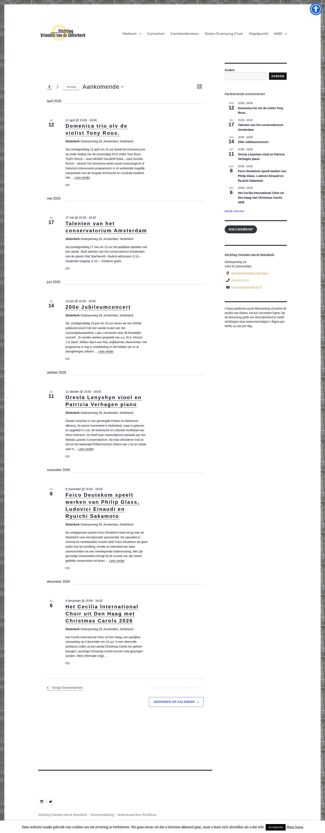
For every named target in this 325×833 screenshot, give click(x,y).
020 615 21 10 (240, 280)
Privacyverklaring (102, 815)
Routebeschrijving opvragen (250, 273)
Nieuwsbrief (241, 229)
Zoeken (230, 70)
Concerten (156, 34)
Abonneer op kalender (174, 701)
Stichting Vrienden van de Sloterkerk (62, 815)
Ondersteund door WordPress (137, 815)
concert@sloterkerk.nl (246, 287)
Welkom (129, 34)
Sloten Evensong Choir (224, 34)
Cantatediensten (185, 34)
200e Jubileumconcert (98, 307)
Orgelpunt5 (258, 34)
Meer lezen (294, 827)
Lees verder (82, 177)
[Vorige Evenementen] (49, 86)
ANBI (278, 34)
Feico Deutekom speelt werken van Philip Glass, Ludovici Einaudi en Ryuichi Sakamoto (262, 176)
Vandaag (71, 86)
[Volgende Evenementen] (57, 86)
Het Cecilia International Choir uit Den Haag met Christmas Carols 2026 (101, 614)
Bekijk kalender (234, 211)
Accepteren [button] (275, 827)
